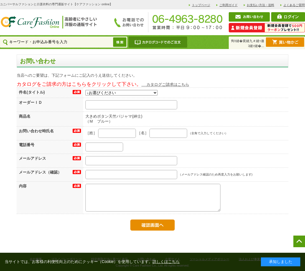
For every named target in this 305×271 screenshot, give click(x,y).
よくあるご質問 (294, 5)
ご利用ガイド (228, 5)
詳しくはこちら (166, 261)
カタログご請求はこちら (165, 84)
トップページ (201, 5)
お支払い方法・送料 (260, 5)
